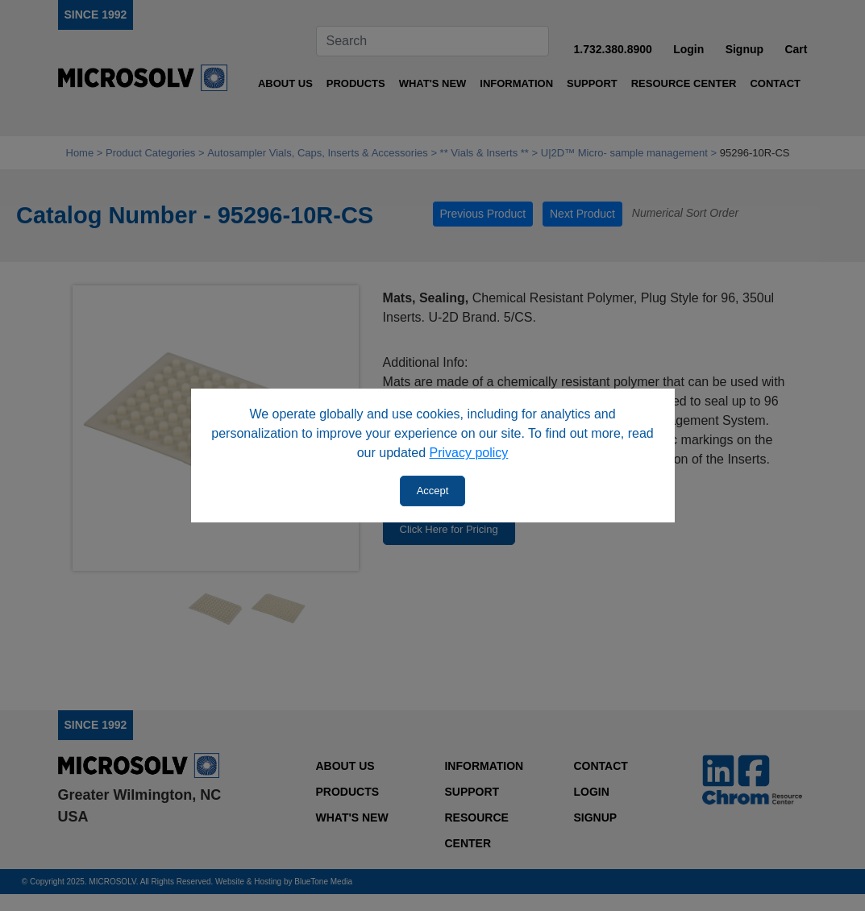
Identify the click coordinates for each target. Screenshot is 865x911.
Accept (433, 491)
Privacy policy (469, 453)
